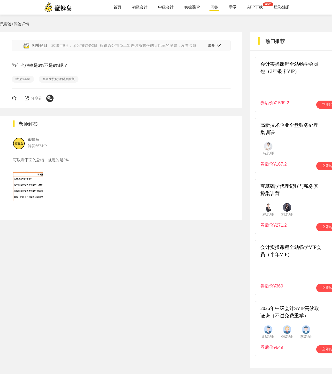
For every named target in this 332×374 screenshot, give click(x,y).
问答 (214, 7)
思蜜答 (6, 24)
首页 (117, 7)
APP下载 (255, 7)
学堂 (233, 7)
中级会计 (166, 7)
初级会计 (139, 7)
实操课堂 (192, 7)
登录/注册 (281, 7)
